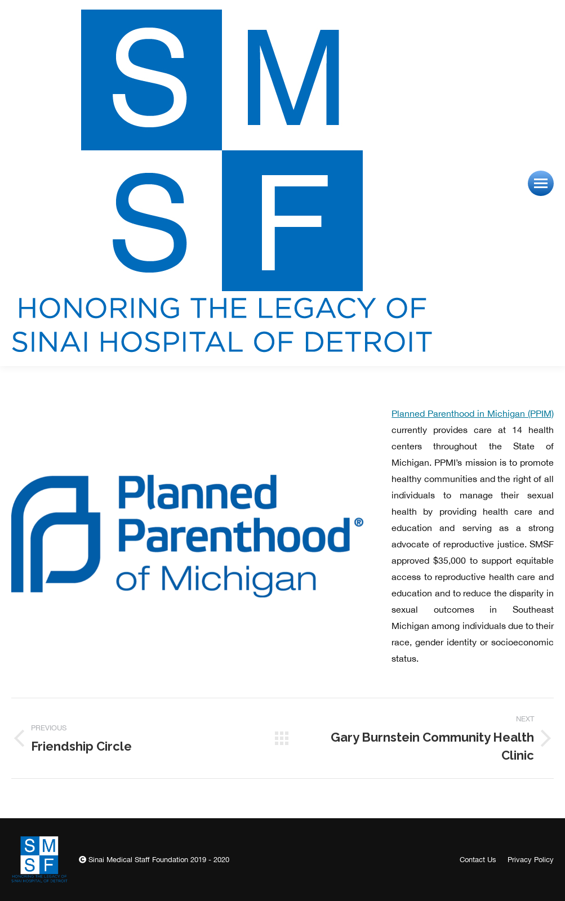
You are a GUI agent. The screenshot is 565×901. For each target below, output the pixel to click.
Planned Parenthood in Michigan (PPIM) (473, 413)
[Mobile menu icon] (541, 183)
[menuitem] (478, 859)
